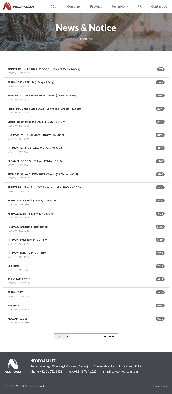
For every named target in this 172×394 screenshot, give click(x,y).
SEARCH (109, 336)
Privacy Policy (160, 386)
